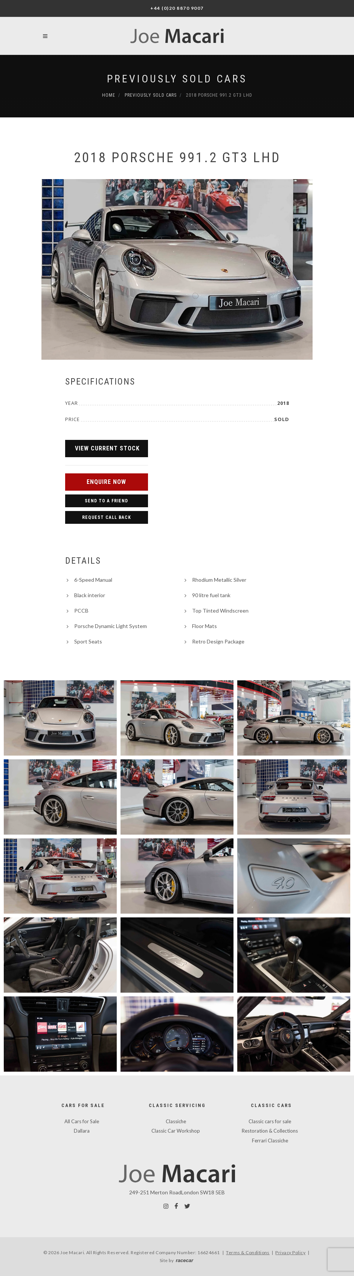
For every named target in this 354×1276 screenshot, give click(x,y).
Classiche (176, 1121)
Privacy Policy (290, 1252)
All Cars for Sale (81, 1121)
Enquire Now (106, 481)
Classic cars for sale (270, 1121)
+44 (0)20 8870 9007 (177, 8)
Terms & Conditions (248, 1252)
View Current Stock (107, 448)
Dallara (82, 1131)
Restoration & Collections (270, 1131)
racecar (184, 1260)
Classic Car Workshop (175, 1131)
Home (108, 95)
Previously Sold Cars (177, 79)
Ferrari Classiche (270, 1141)
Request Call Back (106, 517)
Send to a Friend (106, 500)
